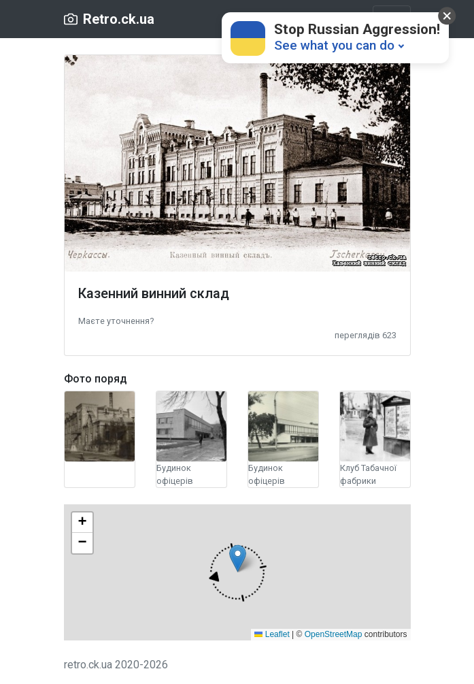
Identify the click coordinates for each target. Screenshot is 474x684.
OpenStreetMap (333, 634)
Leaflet (271, 634)
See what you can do (334, 45)
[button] (116, 320)
